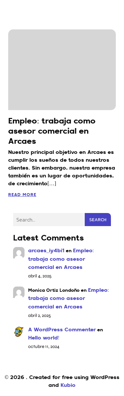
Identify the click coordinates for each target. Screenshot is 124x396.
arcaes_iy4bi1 (46, 251)
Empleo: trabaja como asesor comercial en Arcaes (61, 259)
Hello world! (44, 338)
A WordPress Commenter (62, 330)
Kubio (68, 385)
